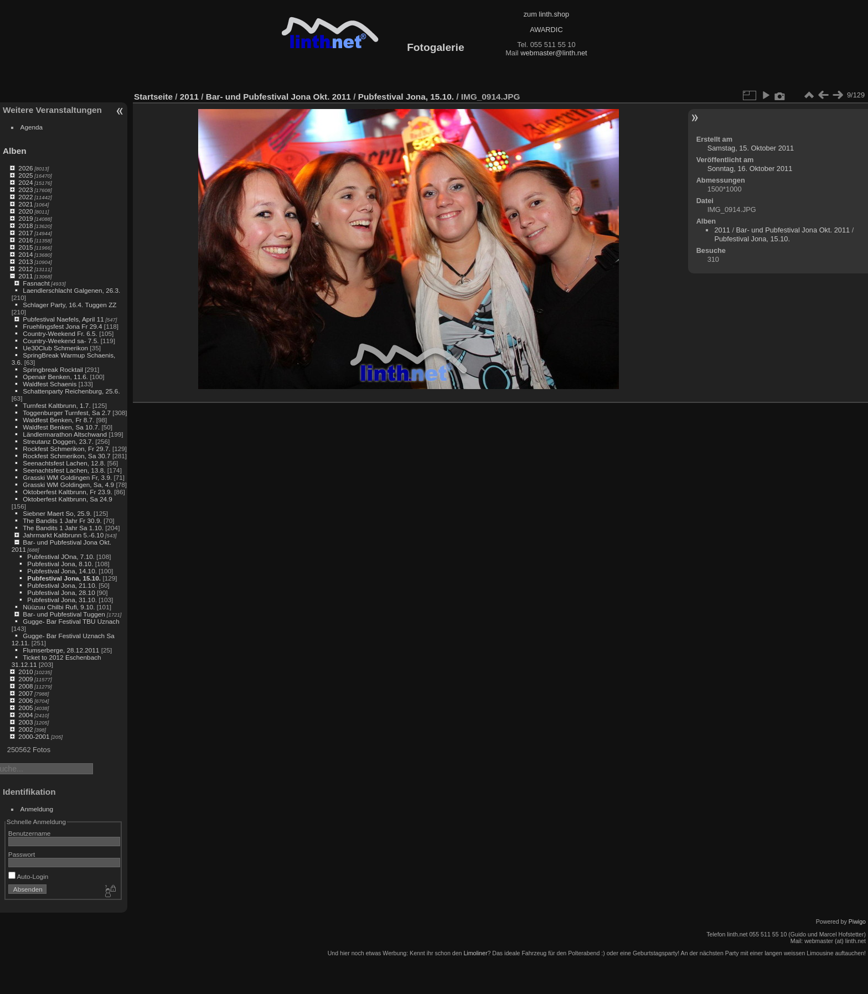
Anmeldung (37, 808)
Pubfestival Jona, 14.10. (62, 570)
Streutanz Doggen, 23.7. (58, 441)
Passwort (21, 854)
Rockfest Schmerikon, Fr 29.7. (66, 448)
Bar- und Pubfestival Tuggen (65, 614)
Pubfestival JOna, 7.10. (61, 556)
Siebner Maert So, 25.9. (57, 513)
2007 (25, 693)
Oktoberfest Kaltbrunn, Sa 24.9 (67, 499)
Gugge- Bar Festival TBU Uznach (71, 621)
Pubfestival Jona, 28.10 (61, 592)
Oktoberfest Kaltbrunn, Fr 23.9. (67, 491)
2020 (25, 211)
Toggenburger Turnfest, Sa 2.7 (67, 412)
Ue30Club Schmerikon (55, 347)
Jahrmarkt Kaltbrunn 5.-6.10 (63, 535)
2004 (25, 714)
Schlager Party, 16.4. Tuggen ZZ (69, 304)
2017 (25, 232)
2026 (25, 168)
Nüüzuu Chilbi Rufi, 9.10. (59, 606)
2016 (25, 240)
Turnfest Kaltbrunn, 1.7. (57, 405)
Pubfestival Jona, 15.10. (64, 578)
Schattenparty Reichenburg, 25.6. (71, 391)
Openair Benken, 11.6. (55, 376)
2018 (25, 225)
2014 (25, 254)
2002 (25, 729)
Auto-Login (28, 876)
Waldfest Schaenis (49, 383)
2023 (25, 189)
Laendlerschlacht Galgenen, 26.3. (71, 290)
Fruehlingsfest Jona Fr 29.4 (62, 326)
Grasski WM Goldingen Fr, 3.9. (67, 477)
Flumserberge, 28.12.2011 (61, 650)
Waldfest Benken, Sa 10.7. (61, 427)
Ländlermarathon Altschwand (65, 434)
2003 (25, 722)
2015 (25, 247)
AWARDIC (546, 29)
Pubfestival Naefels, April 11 (63, 319)
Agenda (31, 127)
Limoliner (475, 953)
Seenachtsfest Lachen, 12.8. (64, 463)
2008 (25, 686)
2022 (25, 196)
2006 (25, 700)
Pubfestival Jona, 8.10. (60, 563)
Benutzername (29, 833)
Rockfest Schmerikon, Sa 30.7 (66, 455)
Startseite (153, 96)
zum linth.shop (547, 14)
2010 (25, 671)
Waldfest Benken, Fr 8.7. (58, 419)
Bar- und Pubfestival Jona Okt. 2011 (278, 96)
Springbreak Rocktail (53, 369)
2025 (25, 175)
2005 (25, 707)
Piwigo (857, 921)
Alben (15, 151)
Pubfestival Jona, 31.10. (62, 599)
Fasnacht (36, 283)
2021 (25, 204)
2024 (25, 182)
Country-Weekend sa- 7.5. (61, 340)
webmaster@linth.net (553, 53)
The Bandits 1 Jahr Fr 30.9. (62, 520)
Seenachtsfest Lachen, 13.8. (64, 470)
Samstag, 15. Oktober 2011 (750, 148)
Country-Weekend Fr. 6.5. (60, 333)
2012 (25, 268)
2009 (25, 678)
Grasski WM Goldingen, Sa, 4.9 (68, 484)
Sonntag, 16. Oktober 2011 (750, 168)
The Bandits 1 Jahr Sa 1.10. (63, 527)
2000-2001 (33, 736)
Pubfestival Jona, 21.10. (62, 585)
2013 (25, 261)
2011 (25, 275)
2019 (25, 218)
